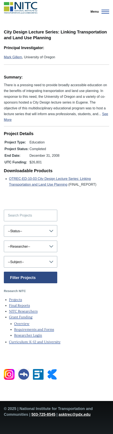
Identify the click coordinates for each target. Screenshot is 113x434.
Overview (21, 323)
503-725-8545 (43, 414)
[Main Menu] (98, 11)
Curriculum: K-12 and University (34, 342)
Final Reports (19, 305)
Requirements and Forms (34, 329)
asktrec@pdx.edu (75, 414)
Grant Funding (20, 317)
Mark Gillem (13, 57)
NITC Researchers (23, 311)
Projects (15, 299)
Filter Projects (23, 278)
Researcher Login (28, 335)
